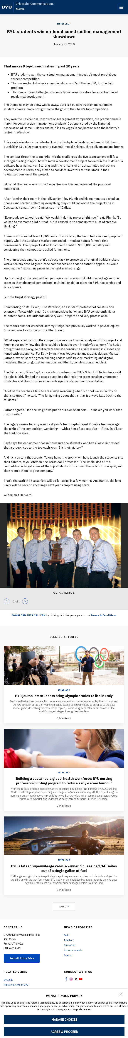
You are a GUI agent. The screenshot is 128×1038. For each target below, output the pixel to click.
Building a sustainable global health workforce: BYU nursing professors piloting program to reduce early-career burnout (64, 781)
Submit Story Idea (23, 958)
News (20, 9)
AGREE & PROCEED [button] (64, 1032)
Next (64, 906)
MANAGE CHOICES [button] (64, 1019)
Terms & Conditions (104, 615)
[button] (120, 994)
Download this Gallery (28, 615)
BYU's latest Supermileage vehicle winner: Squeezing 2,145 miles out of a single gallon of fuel (64, 868)
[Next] (25, 601)
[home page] (7, 7)
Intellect (64, 23)
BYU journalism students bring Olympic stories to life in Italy (64, 695)
